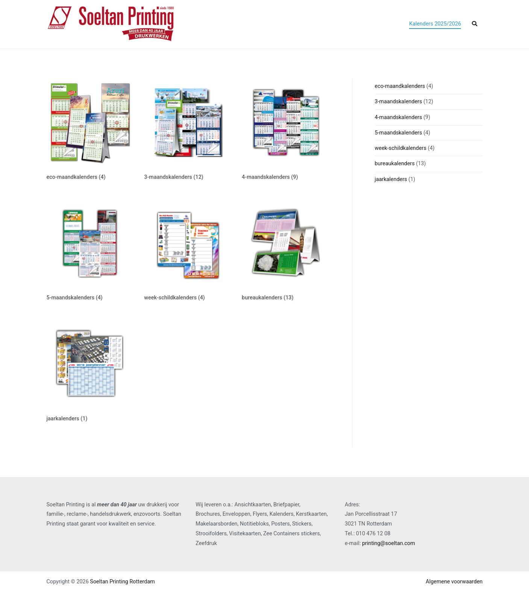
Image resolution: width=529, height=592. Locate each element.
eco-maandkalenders (400, 86)
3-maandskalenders (398, 101)
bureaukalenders (395, 163)
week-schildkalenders (401, 148)
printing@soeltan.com (388, 543)
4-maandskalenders (398, 117)
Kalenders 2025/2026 (435, 24)
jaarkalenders (391, 179)
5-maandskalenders (398, 133)
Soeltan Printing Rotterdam (122, 581)
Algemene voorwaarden (454, 581)
